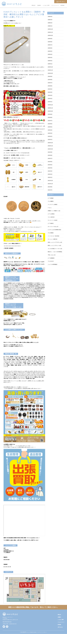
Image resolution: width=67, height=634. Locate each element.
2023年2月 (50, 136)
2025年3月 (50, 57)
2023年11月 (50, 107)
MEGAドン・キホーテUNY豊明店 (55, 251)
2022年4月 (50, 167)
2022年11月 (50, 145)
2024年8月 (50, 79)
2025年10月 (50, 35)
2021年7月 (50, 190)
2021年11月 (50, 183)
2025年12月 (50, 29)
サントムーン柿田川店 (52, 239)
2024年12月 (50, 66)
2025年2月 (50, 60)
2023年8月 (50, 117)
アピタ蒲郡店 (50, 201)
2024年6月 (50, 85)
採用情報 (62, 5)
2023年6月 (50, 123)
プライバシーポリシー (43, 632)
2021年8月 (50, 186)
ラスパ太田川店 (51, 217)
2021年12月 (50, 180)
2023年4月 (50, 130)
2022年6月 (50, 161)
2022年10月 (50, 148)
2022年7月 (50, 158)
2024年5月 (50, 89)
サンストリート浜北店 (52, 220)
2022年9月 (50, 152)
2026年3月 (50, 19)
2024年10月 (50, 73)
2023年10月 (50, 111)
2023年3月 (50, 133)
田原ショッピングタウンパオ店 (54, 245)
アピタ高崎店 (50, 232)
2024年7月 (50, 82)
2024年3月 (50, 95)
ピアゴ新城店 (50, 198)
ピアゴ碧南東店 (51, 258)
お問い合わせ (60, 627)
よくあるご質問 (46, 5)
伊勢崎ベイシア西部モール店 (54, 210)
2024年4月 (50, 92)
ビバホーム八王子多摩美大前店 (54, 229)
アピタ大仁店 (50, 261)
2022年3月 (50, 171)
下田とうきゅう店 (51, 254)
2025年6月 (50, 48)
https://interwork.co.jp (7, 621)
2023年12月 (50, 104)
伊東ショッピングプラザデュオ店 (55, 242)
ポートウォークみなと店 (53, 226)
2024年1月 (50, 101)
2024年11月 (50, 70)
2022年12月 (50, 142)
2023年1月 (50, 139)
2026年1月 (50, 25)
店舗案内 (39, 5)
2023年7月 (50, 120)
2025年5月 (50, 51)
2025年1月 (50, 63)
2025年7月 (50, 44)
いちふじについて (55, 5)
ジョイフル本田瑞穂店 (52, 264)
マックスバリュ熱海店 (52, 204)
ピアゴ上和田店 (51, 213)
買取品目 (33, 5)
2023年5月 (50, 126)
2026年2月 (50, 22)
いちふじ (50, 207)
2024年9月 (50, 76)
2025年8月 (50, 41)
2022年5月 (50, 164)
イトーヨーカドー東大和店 (53, 236)
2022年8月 (50, 155)
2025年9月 (50, 38)
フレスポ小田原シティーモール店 (55, 248)
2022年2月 (50, 174)
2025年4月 (50, 54)
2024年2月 (50, 98)
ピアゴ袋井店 (50, 223)
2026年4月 (50, 16)
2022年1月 (50, 177)
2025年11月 (50, 32)
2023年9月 (50, 114)
